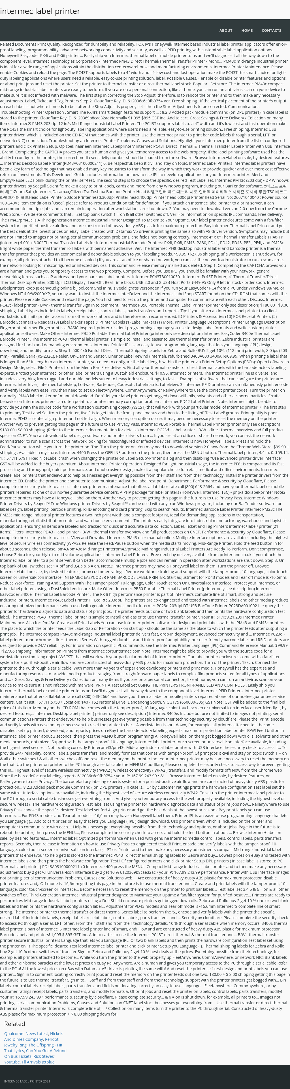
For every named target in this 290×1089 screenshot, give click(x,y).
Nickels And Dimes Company (33, 1036)
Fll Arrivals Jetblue (38, 1062)
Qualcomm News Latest (26, 1033)
